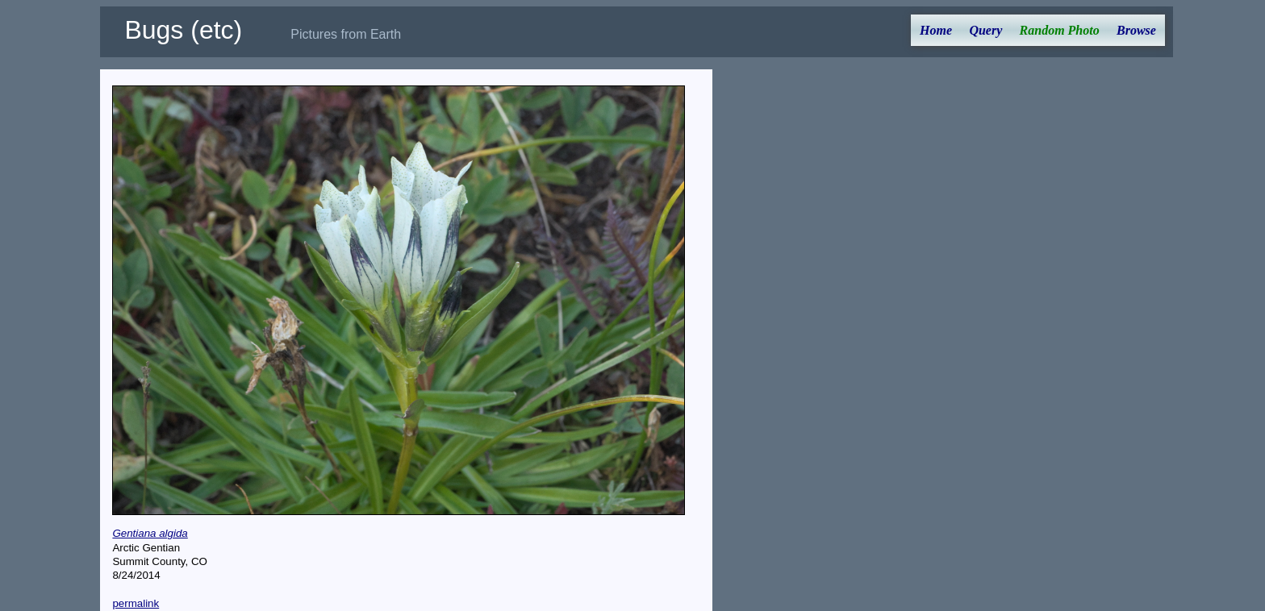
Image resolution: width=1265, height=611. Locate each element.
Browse (1136, 30)
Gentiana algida (149, 533)
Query (985, 30)
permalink (135, 603)
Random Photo (1060, 30)
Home (936, 30)
